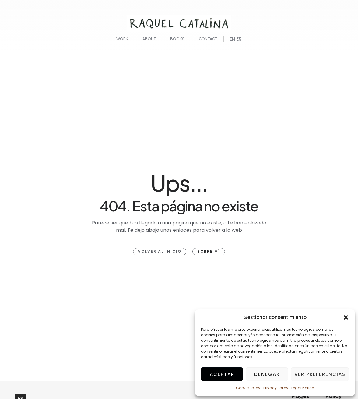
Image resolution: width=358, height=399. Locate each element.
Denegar (267, 374)
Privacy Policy (275, 387)
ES (239, 39)
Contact (208, 39)
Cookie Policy (248, 387)
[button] (346, 317)
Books (177, 39)
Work (122, 39)
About (149, 39)
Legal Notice (302, 387)
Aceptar (222, 374)
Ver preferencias (320, 374)
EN (232, 39)
